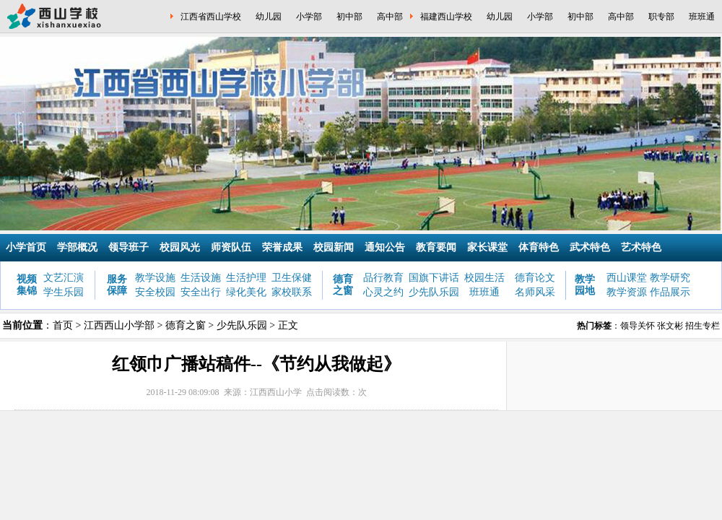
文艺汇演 (63, 277)
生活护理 (246, 277)
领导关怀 (637, 326)
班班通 (702, 17)
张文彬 (670, 326)
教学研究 (670, 277)
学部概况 (77, 247)
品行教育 (383, 277)
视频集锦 (27, 285)
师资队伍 (231, 247)
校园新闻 (333, 247)
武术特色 (590, 247)
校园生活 (484, 277)
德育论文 (535, 277)
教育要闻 (436, 247)
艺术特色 (641, 247)
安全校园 (155, 292)
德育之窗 (343, 285)
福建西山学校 (446, 17)
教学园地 (585, 285)
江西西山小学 (276, 392)
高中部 (390, 17)
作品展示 (670, 292)
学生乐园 (63, 292)
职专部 (661, 17)
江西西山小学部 (119, 325)
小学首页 (26, 247)
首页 (63, 325)
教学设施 (155, 277)
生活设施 (200, 277)
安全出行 (200, 292)
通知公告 (385, 247)
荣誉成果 (282, 247)
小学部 (309, 17)
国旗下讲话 (434, 277)
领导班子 (128, 247)
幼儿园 (269, 17)
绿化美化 (246, 292)
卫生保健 (291, 277)
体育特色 (538, 247)
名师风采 (535, 292)
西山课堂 (626, 277)
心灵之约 (383, 292)
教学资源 (626, 292)
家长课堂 (487, 247)
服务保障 (117, 285)
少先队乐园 (434, 292)
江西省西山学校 (210, 17)
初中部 (349, 17)
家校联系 (291, 292)
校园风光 (180, 247)
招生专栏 (702, 326)
